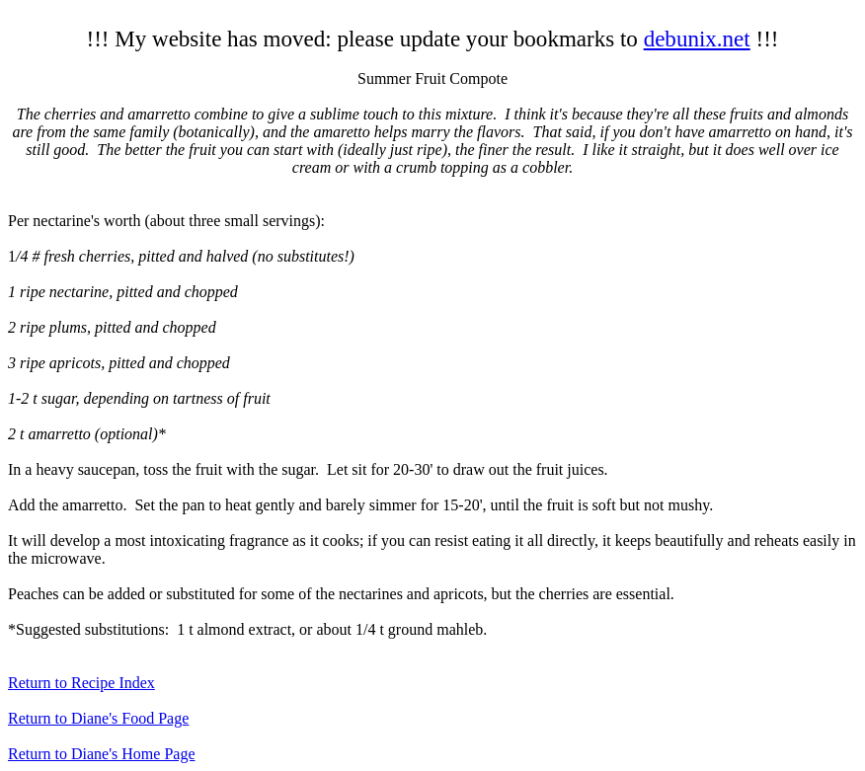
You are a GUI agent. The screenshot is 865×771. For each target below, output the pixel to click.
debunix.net (697, 38)
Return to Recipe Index (81, 682)
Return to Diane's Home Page (102, 753)
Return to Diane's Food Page (98, 718)
